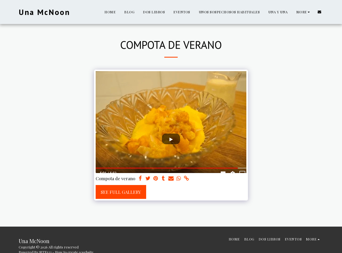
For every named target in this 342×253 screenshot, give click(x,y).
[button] (319, 12)
